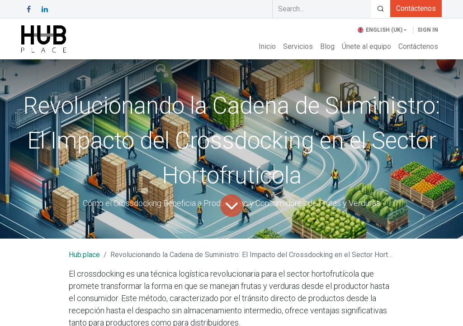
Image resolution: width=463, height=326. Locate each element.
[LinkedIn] (45, 9)
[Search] (380, 9)
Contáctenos (416, 8)
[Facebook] (28, 9)
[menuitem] (267, 47)
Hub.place (84, 254)
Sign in (427, 30)
